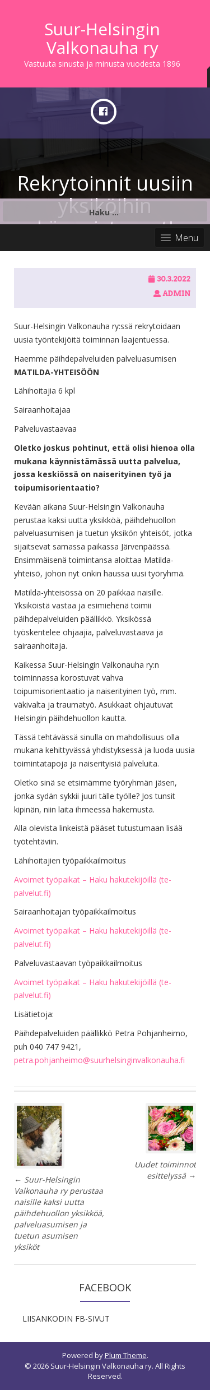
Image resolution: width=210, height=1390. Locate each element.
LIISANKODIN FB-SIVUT (66, 1318)
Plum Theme (126, 1355)
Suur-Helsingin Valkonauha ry (102, 38)
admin (176, 293)
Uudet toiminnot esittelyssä (165, 1170)
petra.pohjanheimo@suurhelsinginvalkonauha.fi (99, 1060)
